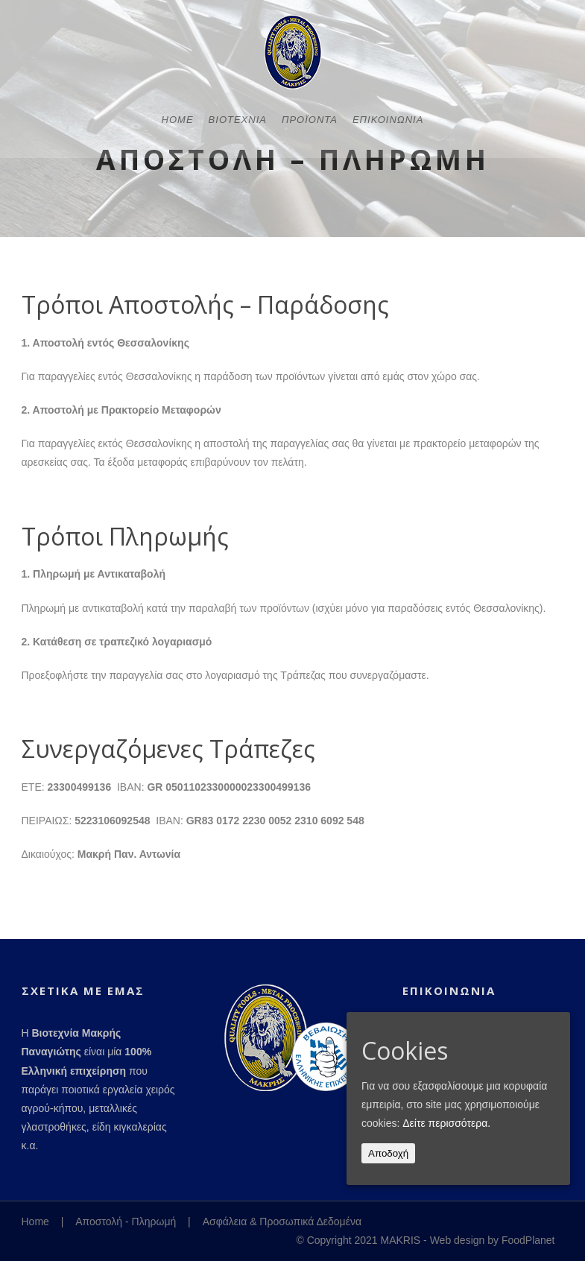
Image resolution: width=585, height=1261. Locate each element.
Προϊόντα (310, 194)
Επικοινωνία (387, 194)
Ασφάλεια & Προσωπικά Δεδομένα (282, 1221)
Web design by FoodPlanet (492, 1240)
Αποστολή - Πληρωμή (125, 1221)
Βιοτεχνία (238, 194)
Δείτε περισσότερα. (446, 1123)
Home (178, 194)
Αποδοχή (388, 1153)
